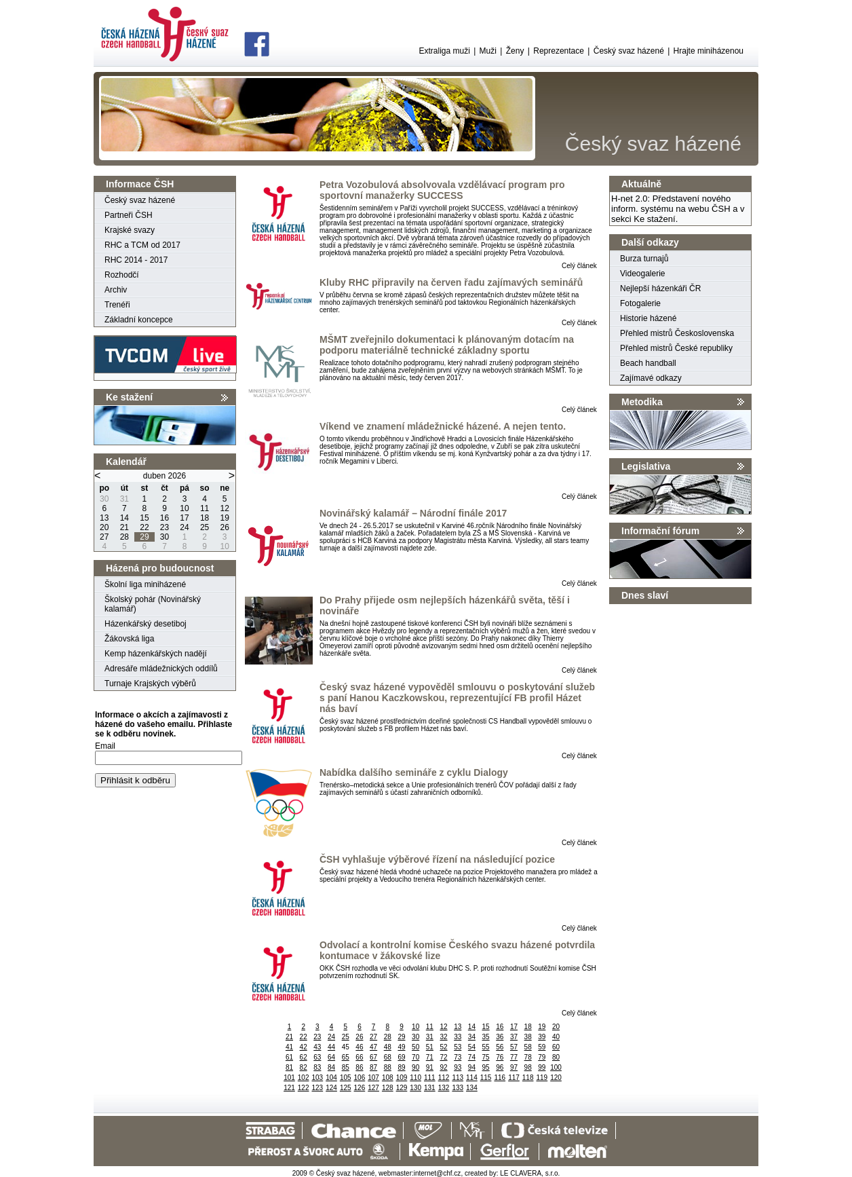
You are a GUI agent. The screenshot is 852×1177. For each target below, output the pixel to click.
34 (472, 1037)
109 (402, 1077)
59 (541, 1047)
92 (443, 1067)
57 (514, 1047)
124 (331, 1087)
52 (443, 1047)
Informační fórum (660, 530)
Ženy (515, 51)
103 (318, 1077)
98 (528, 1067)
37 (514, 1037)
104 (331, 1077)
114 (472, 1077)
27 (373, 1037)
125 (345, 1087)
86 (359, 1067)
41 (289, 1047)
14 (472, 1026)
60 (556, 1047)
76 (499, 1057)
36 (499, 1037)
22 (303, 1037)
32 (443, 1037)
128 (387, 1087)
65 (345, 1057)
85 (345, 1067)
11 (429, 1026)
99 (541, 1067)
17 (514, 1026)
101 (289, 1077)
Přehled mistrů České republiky (676, 348)
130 (415, 1087)
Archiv (115, 290)
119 (542, 1077)
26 (359, 1037)
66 (359, 1057)
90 (415, 1067)
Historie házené (648, 318)
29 (401, 1037)
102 (303, 1077)
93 (457, 1067)
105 (345, 1077)
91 (429, 1067)
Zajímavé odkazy (651, 378)
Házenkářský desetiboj (145, 624)
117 (514, 1077)
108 (387, 1077)
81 (289, 1067)
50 (415, 1047)
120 (556, 1077)
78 (528, 1057)
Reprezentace (558, 51)
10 (415, 1026)
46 (359, 1047)
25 (345, 1037)
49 (401, 1047)
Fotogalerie (640, 303)
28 (387, 1037)
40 (556, 1037)
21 (289, 1037)
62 (303, 1057)
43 (317, 1047)
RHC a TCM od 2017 (142, 245)
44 (331, 1047)
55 (486, 1047)
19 (541, 1026)
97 (514, 1067)
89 (401, 1067)
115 (486, 1077)
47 (373, 1047)
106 (360, 1077)
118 (528, 1077)
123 (318, 1087)
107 (373, 1077)
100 (556, 1067)
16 (499, 1026)
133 (457, 1087)
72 (443, 1057)
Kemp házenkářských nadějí (155, 653)
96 (499, 1067)
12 (443, 1026)
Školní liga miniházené (145, 584)
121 (289, 1087)
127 (373, 1087)
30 (415, 1037)
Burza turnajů (644, 258)
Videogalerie (642, 273)
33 (457, 1037)
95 (486, 1067)
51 (429, 1047)
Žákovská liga (129, 638)
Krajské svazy (129, 230)
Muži (488, 51)
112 (444, 1077)
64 (331, 1057)
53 (457, 1047)
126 (360, 1087)
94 (472, 1067)
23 (317, 1037)
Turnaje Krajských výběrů (150, 683)
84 (331, 1067)
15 (486, 1026)
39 (541, 1037)
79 (541, 1057)
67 (373, 1057)
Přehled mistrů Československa (677, 333)
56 (499, 1047)
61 (289, 1057)
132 (444, 1087)
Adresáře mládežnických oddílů (161, 668)
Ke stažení (129, 397)
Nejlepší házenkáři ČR (660, 288)
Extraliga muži (444, 51)
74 (472, 1057)
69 (401, 1057)
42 (303, 1047)
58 (528, 1047)
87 (373, 1067)
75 (486, 1057)
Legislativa (645, 466)
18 (528, 1026)
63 (317, 1057)
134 (472, 1087)
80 (556, 1057)
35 (486, 1037)
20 (556, 1026)
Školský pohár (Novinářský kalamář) (152, 604)
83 (317, 1067)
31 (429, 1037)
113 (457, 1077)
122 (303, 1087)
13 (457, 1026)
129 (402, 1087)
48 (387, 1047)
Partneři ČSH (128, 215)
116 (499, 1077)
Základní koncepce (138, 319)
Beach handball (648, 363)
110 (415, 1077)
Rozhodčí (121, 275)
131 (429, 1087)
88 (387, 1067)
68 (387, 1057)
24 (331, 1037)
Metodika (642, 401)
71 (429, 1057)
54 (472, 1047)
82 (303, 1067)
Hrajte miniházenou (708, 51)
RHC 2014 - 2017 (136, 260)
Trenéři (117, 305)
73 (457, 1057)
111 (429, 1077)
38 (528, 1037)
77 (514, 1057)
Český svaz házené (629, 51)
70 (415, 1057)
